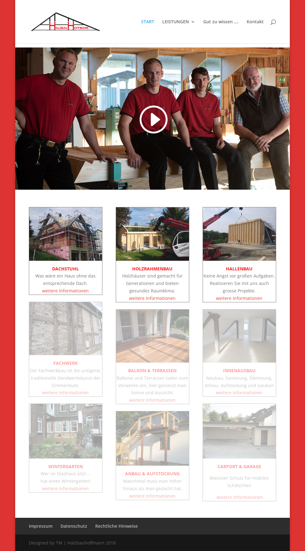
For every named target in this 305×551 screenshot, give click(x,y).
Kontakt (255, 22)
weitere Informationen (65, 291)
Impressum (40, 526)
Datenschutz (74, 526)
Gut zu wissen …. (221, 22)
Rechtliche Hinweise (116, 526)
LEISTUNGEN (175, 22)
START (147, 22)
